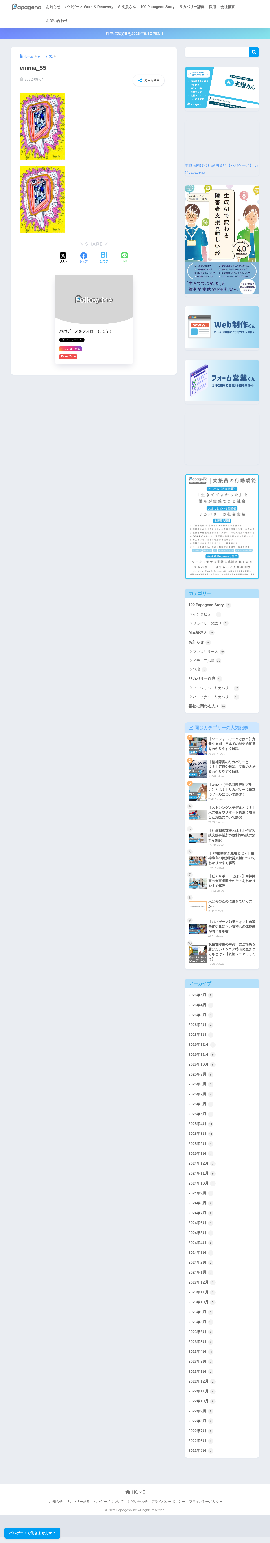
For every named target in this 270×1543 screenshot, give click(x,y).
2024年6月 (201, 1226)
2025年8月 (201, 1086)
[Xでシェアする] (63, 258)
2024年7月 (201, 1216)
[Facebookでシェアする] (84, 258)
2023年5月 (201, 1346)
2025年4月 (201, 1126)
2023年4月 (201, 1356)
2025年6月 (201, 1106)
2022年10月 (202, 1406)
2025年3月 (201, 1136)
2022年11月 (202, 1396)
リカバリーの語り (211, 623)
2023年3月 (201, 1366)
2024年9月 (201, 1196)
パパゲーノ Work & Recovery (89, 7)
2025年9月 (201, 1076)
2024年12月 (202, 1166)
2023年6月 (201, 1336)
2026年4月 (201, 1006)
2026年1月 (201, 1036)
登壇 (200, 670)
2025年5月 (201, 1116)
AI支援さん (127, 7)
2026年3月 (201, 1016)
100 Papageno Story (157, 7)
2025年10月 (202, 1066)
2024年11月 (202, 1176)
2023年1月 (201, 1376)
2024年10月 (202, 1186)
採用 (212, 7)
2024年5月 (201, 1236)
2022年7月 (201, 1437)
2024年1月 (201, 1276)
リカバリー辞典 (191, 7)
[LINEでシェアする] (124, 258)
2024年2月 (201, 1266)
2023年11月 (202, 1296)
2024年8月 (201, 1206)
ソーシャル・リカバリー (216, 688)
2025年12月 (202, 1046)
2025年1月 (201, 1156)
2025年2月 (201, 1146)
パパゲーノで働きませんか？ (32, 1533)
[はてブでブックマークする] (104, 258)
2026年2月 (201, 1026)
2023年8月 (201, 1326)
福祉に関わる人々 (207, 706)
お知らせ (53, 7)
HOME (135, 1498)
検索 (254, 52)
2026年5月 (201, 996)
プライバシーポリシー (168, 1507)
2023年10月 (202, 1306)
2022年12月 (202, 1386)
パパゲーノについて (109, 1507)
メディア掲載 (207, 661)
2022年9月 (201, 1416)
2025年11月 (202, 1056)
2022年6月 (201, 1446)
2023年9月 (201, 1316)
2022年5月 (201, 1456)
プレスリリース (209, 652)
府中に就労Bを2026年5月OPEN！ (135, 34)
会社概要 (227, 7)
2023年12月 (202, 1286)
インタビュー (207, 615)
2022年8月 (201, 1426)
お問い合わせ (57, 21)
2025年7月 (201, 1096)
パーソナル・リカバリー (216, 697)
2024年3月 (201, 1256)
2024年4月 (201, 1246)
